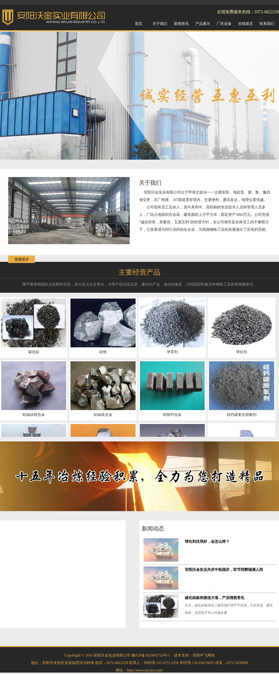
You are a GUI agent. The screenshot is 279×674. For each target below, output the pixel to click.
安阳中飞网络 (204, 655)
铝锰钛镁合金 (34, 415)
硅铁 (103, 352)
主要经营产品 (139, 272)
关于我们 (150, 183)
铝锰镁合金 (103, 415)
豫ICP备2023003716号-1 (151, 655)
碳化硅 (33, 352)
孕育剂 (172, 352)
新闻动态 (153, 529)
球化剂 (241, 352)
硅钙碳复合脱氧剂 (241, 415)
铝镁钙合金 (172, 415)
